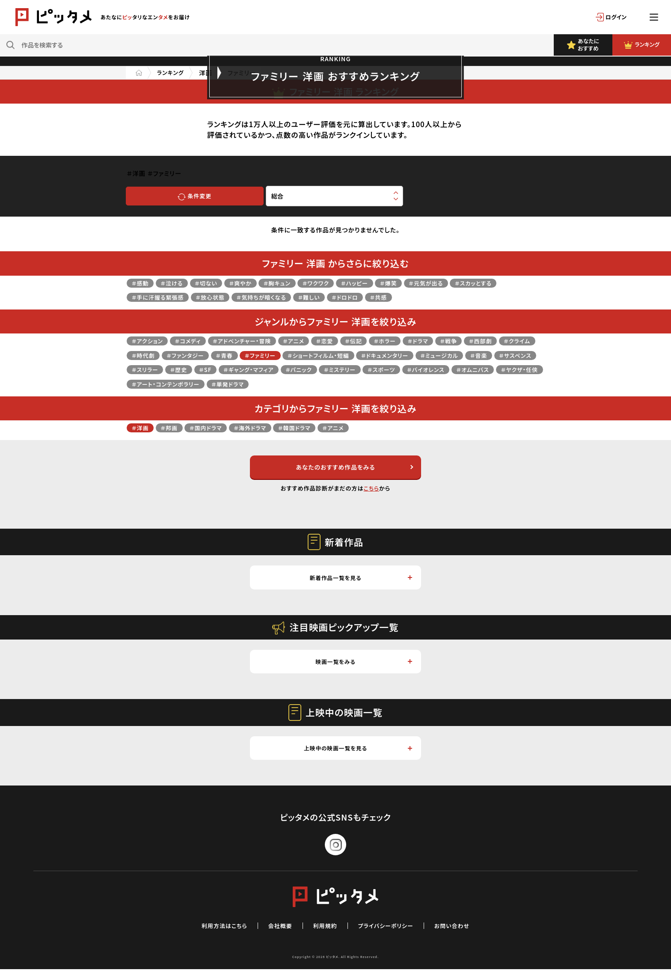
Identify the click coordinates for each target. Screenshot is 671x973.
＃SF (290, 369)
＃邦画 (172, 427)
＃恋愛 (341, 340)
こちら (371, 489)
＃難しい (325, 296)
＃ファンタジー (231, 355)
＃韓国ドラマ (307, 427)
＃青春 (273, 355)
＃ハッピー (372, 282)
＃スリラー (225, 369)
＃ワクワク (330, 282)
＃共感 (399, 296)
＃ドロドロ (363, 296)
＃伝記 (371, 340)
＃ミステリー (435, 369)
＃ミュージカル (507, 355)
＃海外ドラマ (259, 427)
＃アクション (149, 340)
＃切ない (212, 282)
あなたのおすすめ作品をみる (353, 467)
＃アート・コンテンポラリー (324, 383)
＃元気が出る (449, 282)
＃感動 (141, 282)
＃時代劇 (186, 355)
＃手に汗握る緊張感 (160, 296)
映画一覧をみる (363, 664)
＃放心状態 (217, 296)
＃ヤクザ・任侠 (254, 383)
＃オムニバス (204, 383)
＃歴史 (261, 369)
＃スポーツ (481, 369)
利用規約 (324, 928)
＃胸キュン (289, 282)
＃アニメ (307, 340)
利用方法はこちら (217, 928)
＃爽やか (249, 282)
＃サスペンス (181, 369)
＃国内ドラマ (211, 427)
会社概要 (277, 928)
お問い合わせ (459, 928)
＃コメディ (192, 340)
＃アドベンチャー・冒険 (252, 340)
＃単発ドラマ (391, 383)
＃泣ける (175, 282)
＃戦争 (474, 340)
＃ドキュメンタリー (448, 355)
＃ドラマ (441, 340)
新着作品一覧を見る (360, 579)
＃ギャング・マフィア (337, 369)
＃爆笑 (409, 282)
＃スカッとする (501, 282)
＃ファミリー (312, 355)
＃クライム (146, 355)
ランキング (172, 72)
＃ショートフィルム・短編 (375, 355)
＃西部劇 (508, 340)
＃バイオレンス (152, 383)
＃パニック (391, 369)
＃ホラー (406, 340)
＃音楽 (141, 369)
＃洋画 (141, 427)
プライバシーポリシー (388, 928)
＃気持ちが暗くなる (273, 296)
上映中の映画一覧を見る (357, 751)
